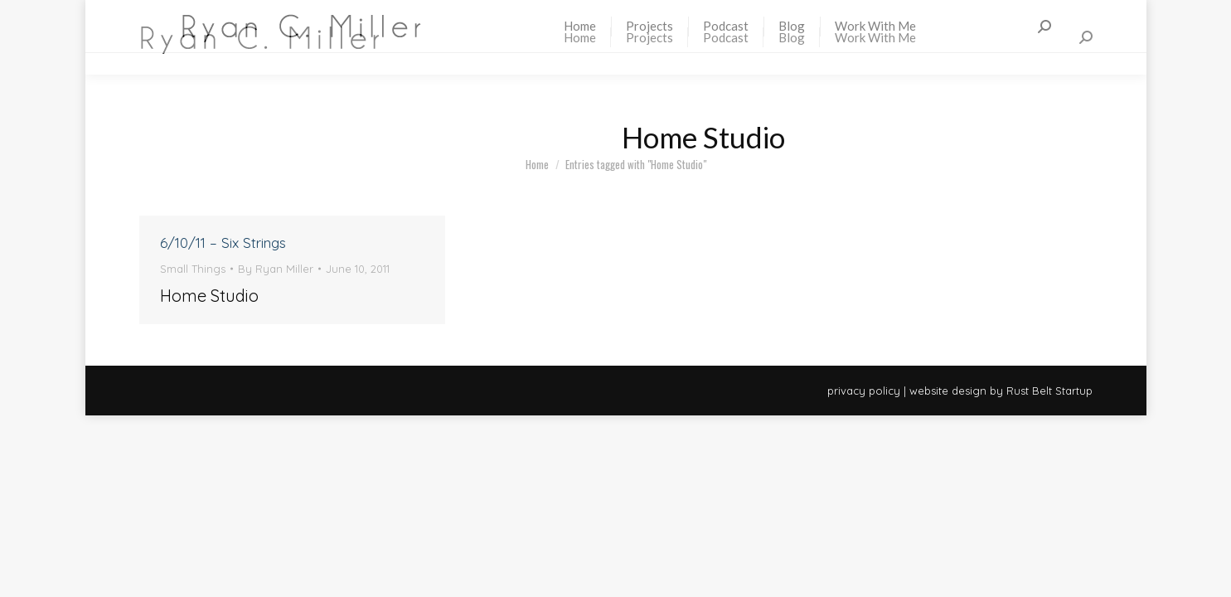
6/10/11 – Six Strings (223, 242)
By (275, 268)
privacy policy (863, 390)
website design (947, 390)
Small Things (192, 268)
